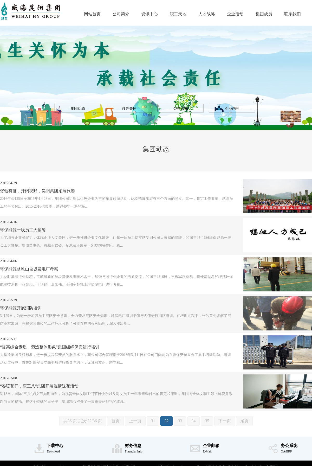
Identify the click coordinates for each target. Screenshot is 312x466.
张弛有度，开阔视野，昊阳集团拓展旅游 (37, 191)
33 (180, 421)
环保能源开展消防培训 (21, 308)
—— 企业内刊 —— (232, 109)
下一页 (224, 421)
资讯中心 (149, 14)
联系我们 (292, 14)
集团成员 (264, 14)
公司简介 (121, 14)
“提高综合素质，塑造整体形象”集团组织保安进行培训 (49, 347)
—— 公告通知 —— (180, 109)
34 (193, 421)
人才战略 (206, 14)
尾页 (244, 421)
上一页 (135, 421)
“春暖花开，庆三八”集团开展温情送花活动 (39, 386)
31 (153, 421)
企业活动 (235, 14)
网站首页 (92, 14)
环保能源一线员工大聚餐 (23, 230)
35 (207, 421)
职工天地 (178, 14)
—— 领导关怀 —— (129, 109)
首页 (115, 421)
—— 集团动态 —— (78, 109)
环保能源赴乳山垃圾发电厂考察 (29, 269)
